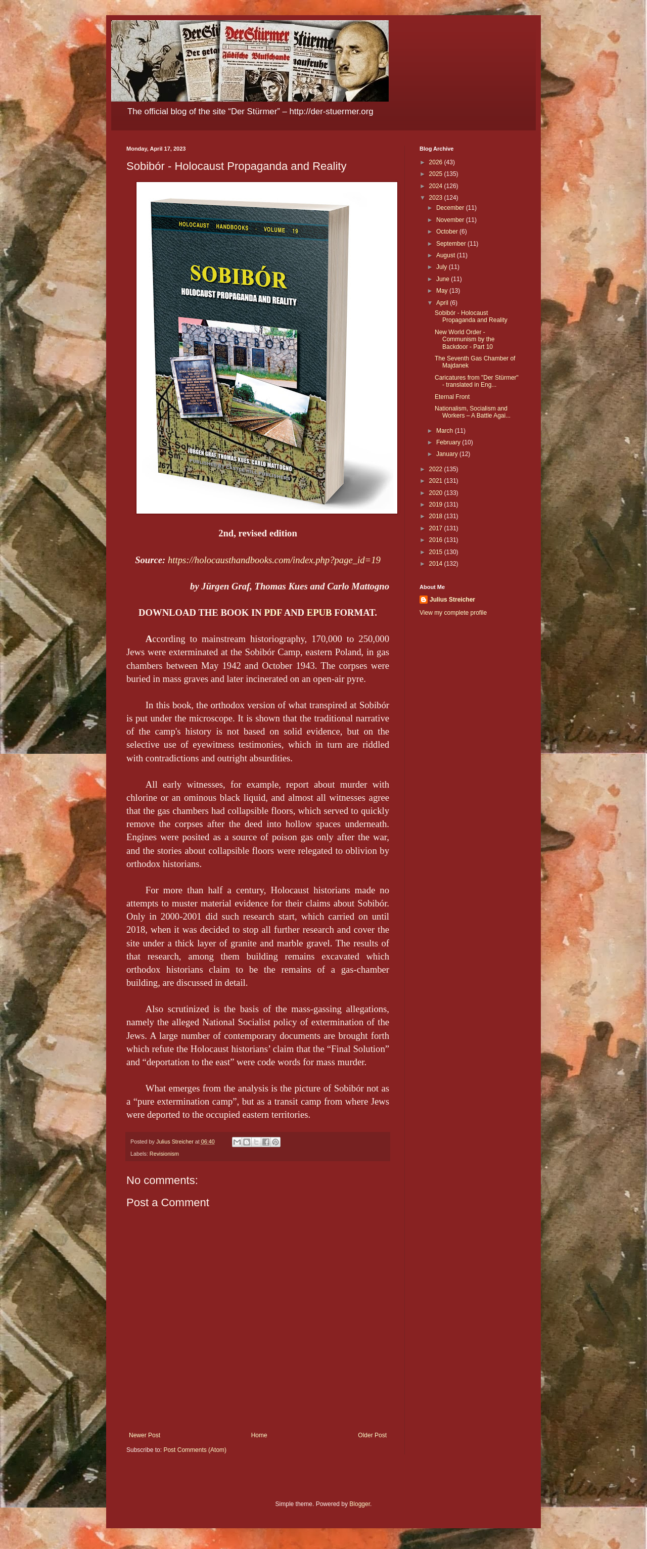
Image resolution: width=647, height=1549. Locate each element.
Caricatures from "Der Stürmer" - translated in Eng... (477, 381)
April (443, 302)
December (451, 207)
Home (259, 1435)
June (443, 279)
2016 (436, 539)
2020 (436, 492)
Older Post (372, 1435)
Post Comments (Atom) (194, 1449)
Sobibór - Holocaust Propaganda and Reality (471, 316)
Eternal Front (452, 396)
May (442, 290)
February (449, 442)
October (447, 231)
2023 (436, 197)
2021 (436, 480)
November (451, 219)
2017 (436, 528)
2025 (436, 173)
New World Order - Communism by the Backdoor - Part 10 (464, 339)
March (445, 430)
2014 (436, 563)
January (447, 454)
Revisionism (164, 1154)
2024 (436, 186)
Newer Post (144, 1435)
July (442, 266)
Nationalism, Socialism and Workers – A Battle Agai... (473, 412)
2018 (436, 516)
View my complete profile (453, 612)
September (452, 243)
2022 (436, 469)
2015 (436, 552)
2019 (436, 504)
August (446, 255)
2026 (436, 162)
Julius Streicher (452, 599)
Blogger (359, 1504)
